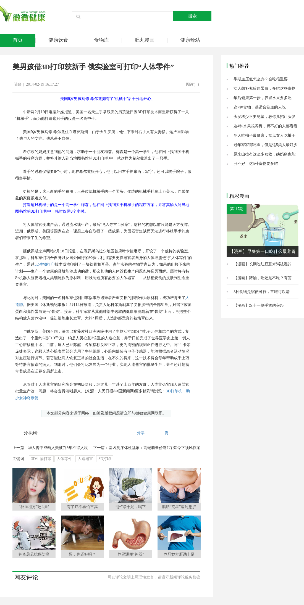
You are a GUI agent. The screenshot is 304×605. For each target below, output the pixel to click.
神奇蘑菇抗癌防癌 (34, 554)
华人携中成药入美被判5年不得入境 (58, 448)
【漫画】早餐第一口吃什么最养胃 (262, 251)
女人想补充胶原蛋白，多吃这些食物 (264, 88)
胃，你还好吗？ (82, 554)
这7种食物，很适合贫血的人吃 (260, 107)
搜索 (192, 16)
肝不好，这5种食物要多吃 (256, 164)
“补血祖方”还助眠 (34, 507)
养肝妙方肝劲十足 (179, 554)
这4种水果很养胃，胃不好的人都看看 (265, 126)
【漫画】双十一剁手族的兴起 (259, 305)
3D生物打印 (45, 264)
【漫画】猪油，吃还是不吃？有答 (263, 278)
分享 (141, 433)
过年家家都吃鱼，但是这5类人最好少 (265, 145)
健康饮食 (58, 40)
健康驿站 (190, 40)
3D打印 (104, 459)
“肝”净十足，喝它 (131, 507)
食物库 (101, 40)
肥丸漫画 (144, 40)
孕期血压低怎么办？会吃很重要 (261, 79)
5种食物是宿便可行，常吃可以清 (262, 292)
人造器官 (85, 459)
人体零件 (64, 459)
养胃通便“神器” (130, 554)
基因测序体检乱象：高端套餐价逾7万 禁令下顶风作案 (155, 448)
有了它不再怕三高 (82, 507)
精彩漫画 (239, 196)
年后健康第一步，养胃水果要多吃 (263, 98)
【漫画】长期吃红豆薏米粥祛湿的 (263, 264)
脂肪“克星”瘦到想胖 (179, 507)
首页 (18, 40)
